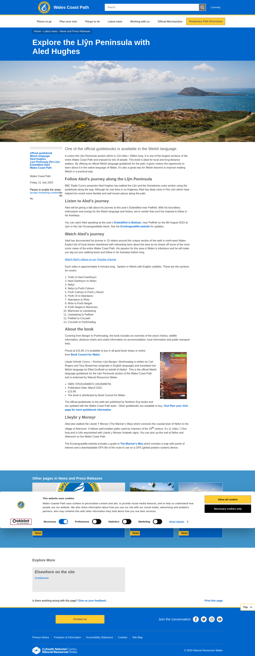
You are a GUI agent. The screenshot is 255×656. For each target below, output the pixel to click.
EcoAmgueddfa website (135, 226)
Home (37, 31)
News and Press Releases (75, 31)
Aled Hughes (38, 159)
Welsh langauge (40, 156)
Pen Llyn (54, 162)
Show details (176, 649)
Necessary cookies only (228, 636)
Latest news (50, 31)
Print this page (214, 600)
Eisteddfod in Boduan (127, 222)
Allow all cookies (228, 627)
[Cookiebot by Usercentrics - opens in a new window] (21, 649)
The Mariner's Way (131, 443)
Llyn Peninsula (39, 162)
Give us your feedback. (92, 600)
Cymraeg (215, 7)
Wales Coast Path (41, 167)
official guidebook (41, 153)
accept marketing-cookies (44, 192)
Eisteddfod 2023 (40, 164)
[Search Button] (202, 7)
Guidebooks (42, 578)
